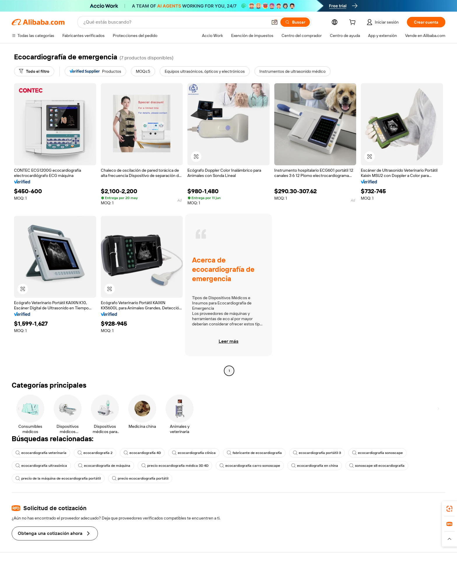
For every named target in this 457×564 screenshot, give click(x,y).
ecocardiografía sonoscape (377, 453)
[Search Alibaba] (174, 22)
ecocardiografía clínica (194, 453)
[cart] (353, 23)
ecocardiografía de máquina (104, 465)
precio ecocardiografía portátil (140, 478)
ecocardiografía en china (314, 465)
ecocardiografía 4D (142, 453)
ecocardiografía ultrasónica (41, 465)
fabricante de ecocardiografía (254, 453)
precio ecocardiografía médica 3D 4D (174, 465)
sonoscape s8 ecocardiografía (377, 465)
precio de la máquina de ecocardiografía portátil (58, 478)
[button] (274, 22)
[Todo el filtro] (34, 71)
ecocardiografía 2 (95, 453)
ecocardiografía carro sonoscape (249, 465)
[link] (449, 508)
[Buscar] (295, 22)
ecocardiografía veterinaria (40, 453)
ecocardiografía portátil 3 (317, 453)
